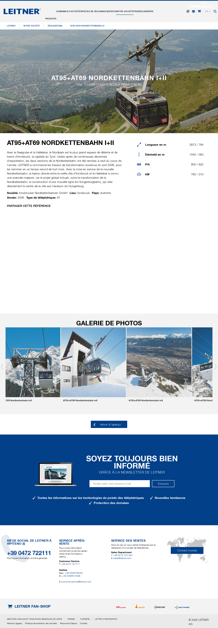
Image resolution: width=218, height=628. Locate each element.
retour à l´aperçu (110, 424)
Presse (148, 10)
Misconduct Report (68, 623)
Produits (51, 10)
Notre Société (134, 10)
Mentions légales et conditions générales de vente (34, 619)
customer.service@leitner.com (76, 581)
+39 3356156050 (74, 573)
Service (118, 10)
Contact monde (187, 550)
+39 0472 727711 (70, 564)
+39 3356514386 (71, 576)
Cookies (83, 623)
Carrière (160, 10)
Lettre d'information (106, 619)
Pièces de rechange (99, 10)
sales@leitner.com (122, 558)
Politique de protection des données (41, 623)
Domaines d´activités (72, 10)
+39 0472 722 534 (122, 555)
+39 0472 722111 (29, 552)
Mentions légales (14, 623)
